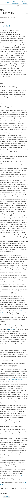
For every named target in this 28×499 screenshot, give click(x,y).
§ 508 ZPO (11, 329)
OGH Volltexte (24, 2)
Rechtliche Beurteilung (9, 27)
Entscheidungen (5, 2)
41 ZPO (2, 484)
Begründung (6, 25)
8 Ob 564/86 (11, 380)
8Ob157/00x (7, 496)
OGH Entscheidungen (16, 2)
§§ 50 (24, 482)
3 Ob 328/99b (19, 380)
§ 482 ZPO (23, 475)
